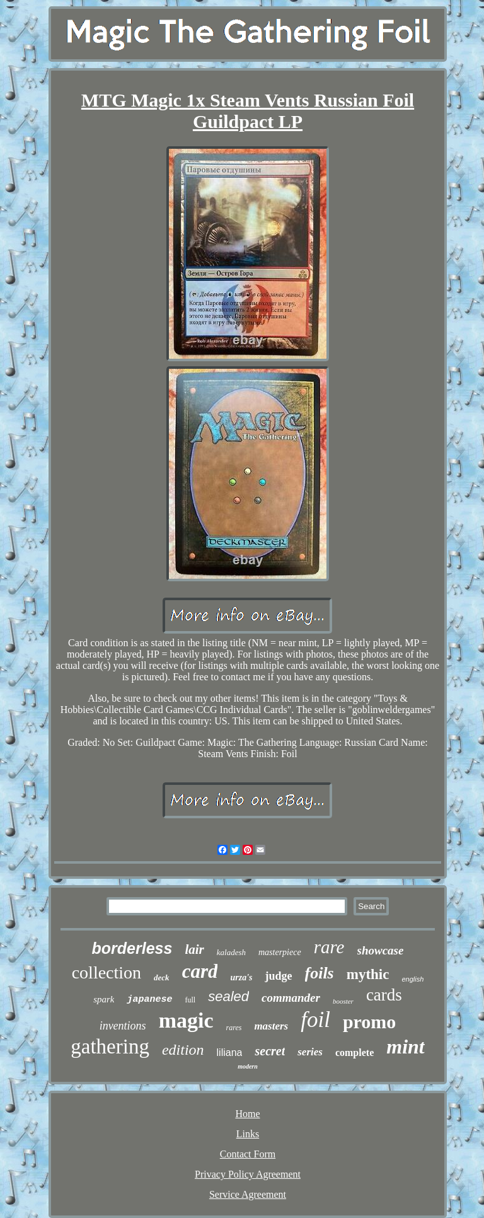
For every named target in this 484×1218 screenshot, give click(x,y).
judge (278, 976)
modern (248, 1066)
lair (194, 949)
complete (354, 1052)
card (200, 971)
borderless (132, 948)
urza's (241, 977)
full (190, 999)
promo (369, 1021)
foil (315, 1019)
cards (384, 994)
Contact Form (247, 1154)
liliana (230, 1052)
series (310, 1052)
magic (186, 1020)
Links (247, 1133)
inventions (123, 1025)
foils (319, 973)
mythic (368, 974)
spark (103, 999)
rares (233, 1027)
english (412, 979)
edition (183, 1049)
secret (270, 1051)
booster (343, 1001)
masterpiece (279, 952)
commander (291, 997)
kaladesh (231, 952)
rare (329, 947)
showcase (380, 950)
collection (106, 972)
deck (162, 977)
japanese (149, 999)
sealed (228, 996)
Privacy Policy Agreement (248, 1174)
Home (247, 1113)
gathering (110, 1046)
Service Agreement (247, 1194)
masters (271, 1026)
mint (405, 1046)
